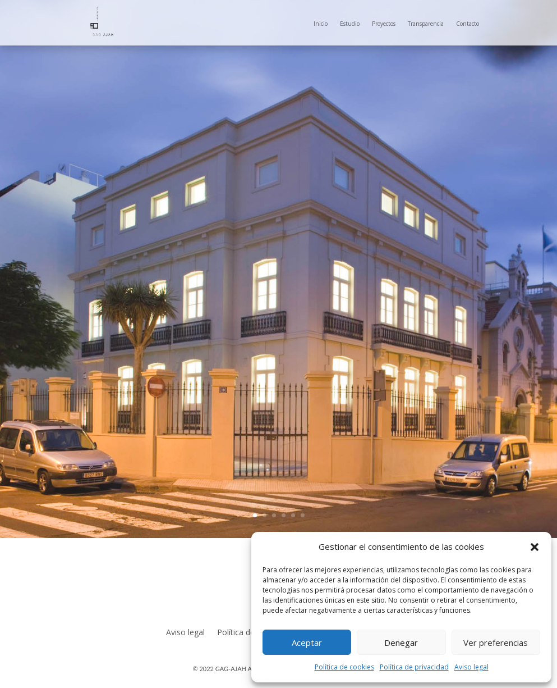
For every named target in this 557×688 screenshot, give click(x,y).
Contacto (467, 24)
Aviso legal (471, 667)
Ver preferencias (495, 642)
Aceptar (307, 642)
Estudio (350, 24)
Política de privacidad (414, 667)
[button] (534, 547)
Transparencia (426, 24)
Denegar (401, 642)
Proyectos (383, 24)
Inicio (321, 24)
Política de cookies (344, 667)
